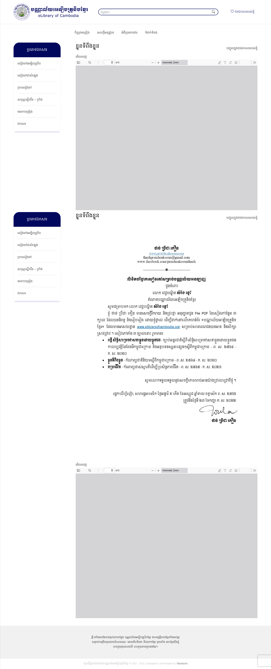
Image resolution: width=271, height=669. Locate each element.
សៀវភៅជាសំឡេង (28, 75)
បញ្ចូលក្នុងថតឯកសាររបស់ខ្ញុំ (241, 48)
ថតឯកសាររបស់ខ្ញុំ (242, 12)
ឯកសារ (22, 124)
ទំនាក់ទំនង (151, 33)
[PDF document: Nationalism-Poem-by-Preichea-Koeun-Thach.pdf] (166, 542)
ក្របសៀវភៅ (25, 88)
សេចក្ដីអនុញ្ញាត (105, 33)
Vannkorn (182, 663)
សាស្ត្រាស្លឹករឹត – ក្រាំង (30, 100)
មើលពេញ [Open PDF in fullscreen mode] (81, 57)
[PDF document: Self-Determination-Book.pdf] (166, 135)
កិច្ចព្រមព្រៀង (82, 33)
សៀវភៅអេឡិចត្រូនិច (29, 63)
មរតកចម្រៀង (25, 112)
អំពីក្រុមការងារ (130, 33)
